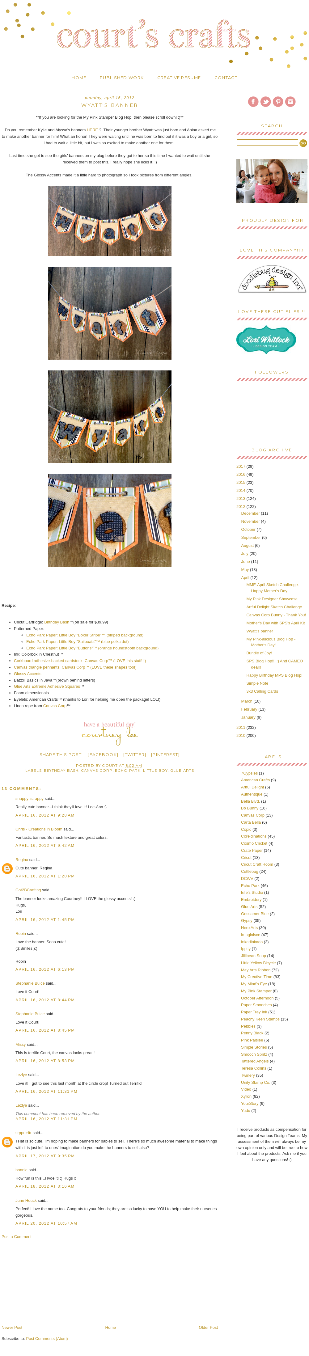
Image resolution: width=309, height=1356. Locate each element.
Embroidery (251, 899)
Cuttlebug (249, 871)
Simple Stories (254, 1047)
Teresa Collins (253, 1068)
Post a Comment (17, 1236)
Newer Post (12, 1327)
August (248, 545)
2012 (241, 506)
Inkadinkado (252, 942)
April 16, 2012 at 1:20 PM (45, 876)
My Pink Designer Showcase (271, 599)
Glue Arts (182, 770)
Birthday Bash (56, 622)
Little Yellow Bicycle (258, 963)
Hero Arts (249, 927)
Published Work (122, 77)
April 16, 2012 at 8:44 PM (45, 1000)
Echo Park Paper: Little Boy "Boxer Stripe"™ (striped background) (84, 635)
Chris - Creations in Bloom (38, 829)
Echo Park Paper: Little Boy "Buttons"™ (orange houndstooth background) (92, 648)
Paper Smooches (256, 1005)
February (250, 709)
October (249, 529)
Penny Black (252, 1033)
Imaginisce (250, 934)
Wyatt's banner (259, 631)
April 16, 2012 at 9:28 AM (45, 815)
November (251, 521)
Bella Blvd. (250, 801)
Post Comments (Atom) (47, 1338)
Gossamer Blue (255, 913)
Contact (225, 77)
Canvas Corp (55, 705)
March (247, 701)
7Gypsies (249, 773)
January (249, 717)
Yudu (245, 1110)
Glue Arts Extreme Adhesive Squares (47, 686)
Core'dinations (254, 836)
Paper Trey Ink (254, 1012)
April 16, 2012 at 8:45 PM (45, 1030)
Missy (20, 1044)
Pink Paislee (252, 1040)
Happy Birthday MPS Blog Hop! (274, 675)
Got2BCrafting (28, 890)
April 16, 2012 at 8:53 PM (45, 1060)
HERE (92, 130)
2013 (241, 498)
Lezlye (21, 1074)
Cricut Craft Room (257, 864)
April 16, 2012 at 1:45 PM (45, 919)
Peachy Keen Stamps (260, 1019)
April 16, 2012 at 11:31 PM (46, 1091)
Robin (20, 933)
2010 (241, 735)
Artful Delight (252, 787)
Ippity (246, 948)
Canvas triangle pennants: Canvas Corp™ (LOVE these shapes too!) (75, 667)
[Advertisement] (48, 1281)
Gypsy (246, 920)
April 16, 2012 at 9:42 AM (45, 845)
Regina (21, 859)
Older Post (208, 1327)
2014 (241, 490)
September (251, 537)
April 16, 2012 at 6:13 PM (45, 969)
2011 (241, 727)
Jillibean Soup (253, 955)
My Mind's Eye (254, 984)
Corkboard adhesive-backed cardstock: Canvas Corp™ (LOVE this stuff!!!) (80, 660)
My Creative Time (256, 976)
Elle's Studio (252, 892)
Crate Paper (252, 850)
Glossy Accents (27, 673)
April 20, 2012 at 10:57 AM (46, 1223)
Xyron (246, 1096)
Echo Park (250, 885)
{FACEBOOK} (103, 754)
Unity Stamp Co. (255, 1082)
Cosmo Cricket (254, 843)
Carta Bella (251, 822)
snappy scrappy (29, 798)
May (245, 569)
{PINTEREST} (165, 754)
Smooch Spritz (254, 1054)
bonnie (21, 1170)
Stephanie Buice (30, 983)
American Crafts (255, 780)
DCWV (247, 878)
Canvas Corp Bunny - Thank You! (276, 615)
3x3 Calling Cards (262, 691)
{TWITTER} (135, 754)
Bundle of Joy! (259, 653)
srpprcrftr (23, 1132)
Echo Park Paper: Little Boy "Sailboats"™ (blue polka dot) (77, 641)
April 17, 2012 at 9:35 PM (45, 1156)
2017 (241, 466)
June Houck (26, 1200)
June (246, 561)
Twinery (248, 1075)
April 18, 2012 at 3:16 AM (45, 1186)
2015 (241, 482)
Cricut (246, 857)
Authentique (251, 794)
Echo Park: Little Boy (141, 770)
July (245, 553)
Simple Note (257, 683)
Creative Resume (179, 77)
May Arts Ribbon (255, 970)
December (251, 513)
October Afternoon (257, 998)
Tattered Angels (255, 1061)
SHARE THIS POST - (62, 754)
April (246, 577)
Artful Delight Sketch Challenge (274, 607)
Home (79, 77)
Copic (246, 829)
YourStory (250, 1103)
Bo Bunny (249, 808)
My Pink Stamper (256, 991)
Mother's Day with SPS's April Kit (275, 623)
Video (246, 1089)
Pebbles (248, 1026)
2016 (241, 474)
